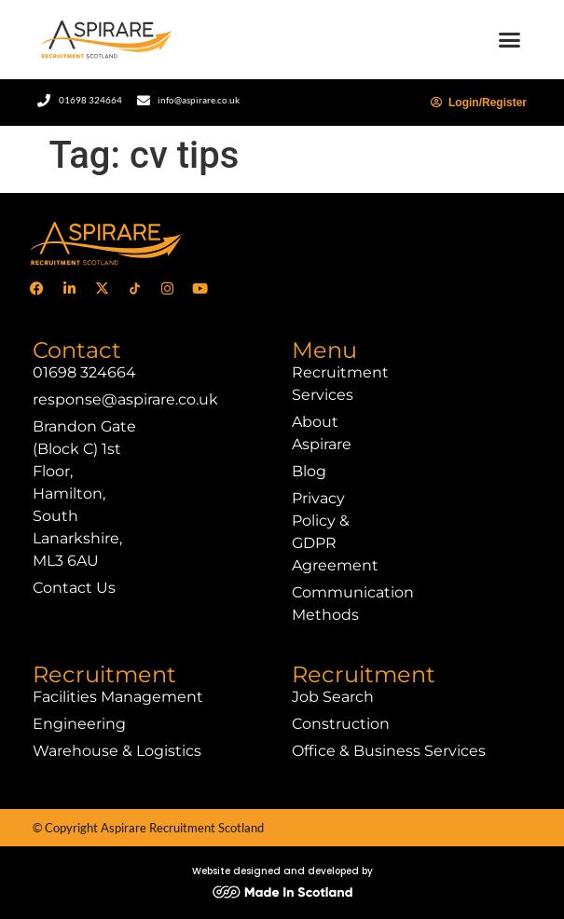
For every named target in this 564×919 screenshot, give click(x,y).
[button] (510, 40)
